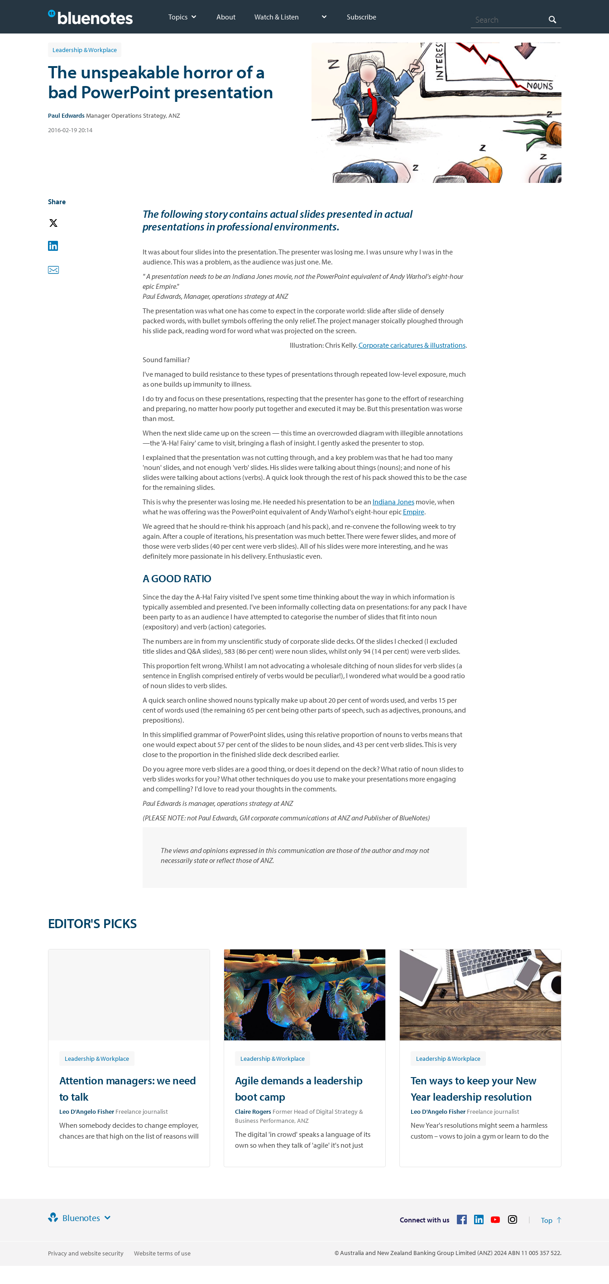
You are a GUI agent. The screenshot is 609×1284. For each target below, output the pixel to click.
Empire (413, 511)
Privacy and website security (86, 1253)
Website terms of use (162, 1253)
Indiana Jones (393, 501)
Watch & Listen (276, 16)
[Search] (516, 19)
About (225, 16)
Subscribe (361, 16)
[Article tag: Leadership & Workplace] (96, 1058)
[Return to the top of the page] (551, 1220)
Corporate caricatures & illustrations (412, 345)
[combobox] (516, 19)
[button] (66, 223)
